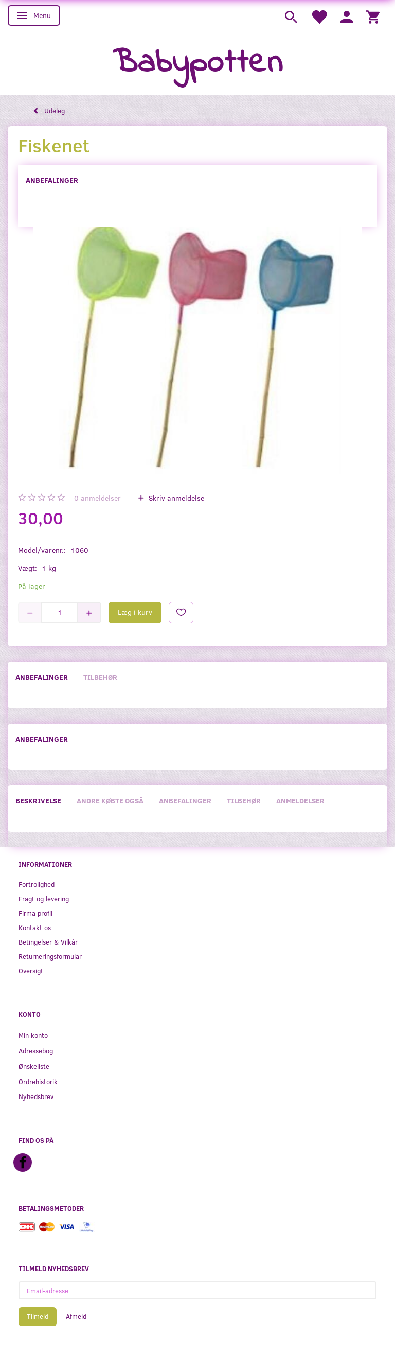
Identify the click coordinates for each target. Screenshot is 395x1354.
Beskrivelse (38, 800)
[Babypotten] (198, 64)
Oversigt (31, 970)
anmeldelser (97, 498)
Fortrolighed (37, 884)
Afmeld (76, 1316)
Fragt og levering (44, 898)
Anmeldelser (300, 800)
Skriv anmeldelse (175, 498)
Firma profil (35, 913)
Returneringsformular (50, 956)
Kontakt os (35, 927)
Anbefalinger (52, 180)
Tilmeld (37, 1316)
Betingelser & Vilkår (48, 941)
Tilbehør (100, 677)
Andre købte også (110, 800)
